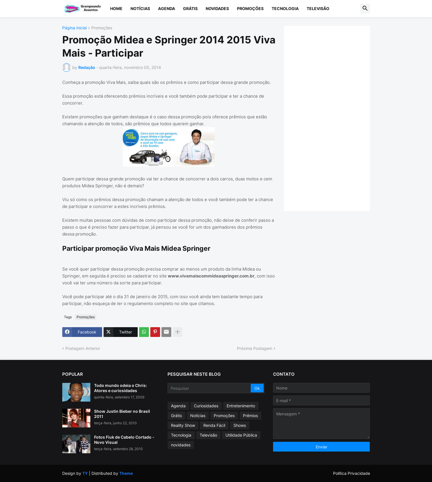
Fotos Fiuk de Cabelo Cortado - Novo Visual (124, 440)
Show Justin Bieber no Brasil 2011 (122, 414)
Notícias (140, 8)
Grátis (190, 8)
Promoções (250, 8)
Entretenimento (241, 405)
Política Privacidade (351, 473)
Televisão (318, 8)
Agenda (166, 8)
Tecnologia (285, 8)
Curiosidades (206, 405)
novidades (180, 444)
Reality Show (183, 425)
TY (85, 473)
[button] (365, 9)
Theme (126, 473)
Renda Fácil (214, 425)
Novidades (217, 8)
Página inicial (74, 28)
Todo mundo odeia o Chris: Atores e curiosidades (120, 388)
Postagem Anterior (82, 348)
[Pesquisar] (209, 388)
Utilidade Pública (241, 435)
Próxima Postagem (254, 348)
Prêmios (250, 415)
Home (116, 8)
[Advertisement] (333, 118)
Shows (239, 425)
